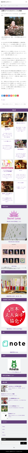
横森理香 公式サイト (13, 451)
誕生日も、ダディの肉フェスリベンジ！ (7, 194)
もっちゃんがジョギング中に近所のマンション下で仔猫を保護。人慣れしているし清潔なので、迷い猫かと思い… (21, 155)
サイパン (20, 170)
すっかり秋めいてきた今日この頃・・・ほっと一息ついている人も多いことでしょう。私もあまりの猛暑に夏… (7, 135)
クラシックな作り (21, 182)
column (4, 99)
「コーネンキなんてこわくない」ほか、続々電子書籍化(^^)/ (7, 171)
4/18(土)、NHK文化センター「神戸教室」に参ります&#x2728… (17, 389)
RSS (14, 447)
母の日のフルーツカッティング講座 (7, 393)
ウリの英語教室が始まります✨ (14, 398)
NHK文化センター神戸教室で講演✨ (15, 386)
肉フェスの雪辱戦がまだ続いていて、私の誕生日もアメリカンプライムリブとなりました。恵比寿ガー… (7, 200)
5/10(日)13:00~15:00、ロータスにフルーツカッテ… (9, 395)
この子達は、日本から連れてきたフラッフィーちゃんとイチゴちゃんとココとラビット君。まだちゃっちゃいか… (21, 177)
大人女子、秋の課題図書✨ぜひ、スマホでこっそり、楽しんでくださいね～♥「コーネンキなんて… (7, 176)
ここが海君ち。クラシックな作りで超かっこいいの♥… (21, 188)
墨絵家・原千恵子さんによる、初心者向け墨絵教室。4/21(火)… (17, 416)
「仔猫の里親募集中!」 (21, 149)
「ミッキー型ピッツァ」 (7, 141)
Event (3, 432)
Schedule (3, 435)
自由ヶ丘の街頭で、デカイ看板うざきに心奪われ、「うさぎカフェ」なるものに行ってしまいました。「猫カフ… (21, 129)
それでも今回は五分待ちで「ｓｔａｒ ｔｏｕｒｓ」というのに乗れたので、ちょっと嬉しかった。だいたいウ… (7, 147)
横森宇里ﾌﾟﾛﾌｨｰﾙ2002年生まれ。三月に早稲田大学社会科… (17, 401)
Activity (3, 426)
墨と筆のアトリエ (12, 413)
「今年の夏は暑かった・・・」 (7, 130)
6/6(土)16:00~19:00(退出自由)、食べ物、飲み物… (16, 407)
